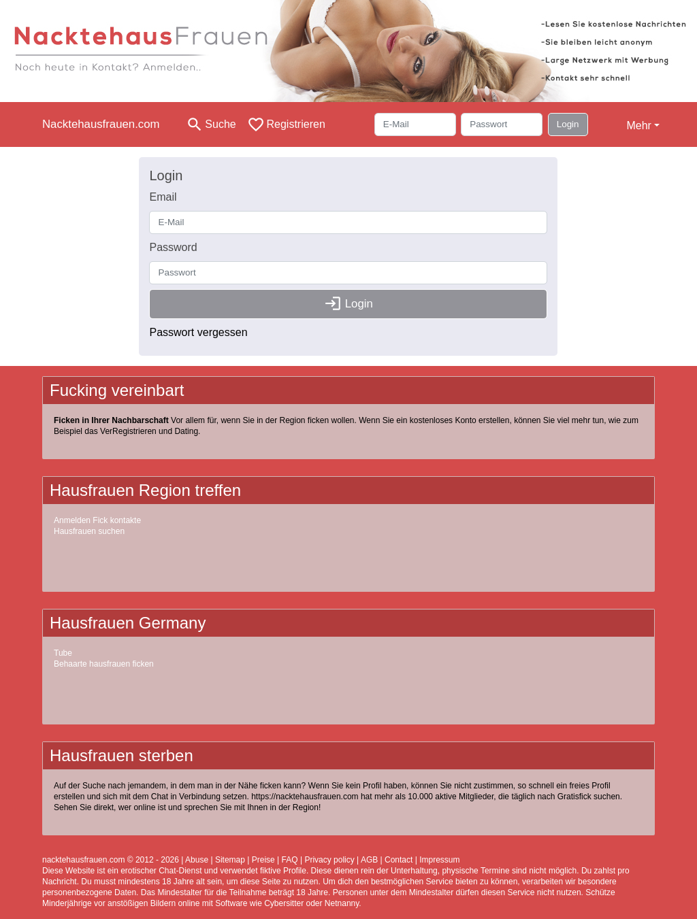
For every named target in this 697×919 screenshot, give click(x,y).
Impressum (439, 860)
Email (162, 197)
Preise (263, 860)
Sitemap (230, 860)
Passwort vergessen (198, 332)
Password (173, 247)
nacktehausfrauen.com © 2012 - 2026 (110, 860)
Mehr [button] (638, 125)
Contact (398, 860)
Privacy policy (329, 860)
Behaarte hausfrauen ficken (104, 664)
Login (568, 124)
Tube (63, 653)
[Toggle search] (211, 124)
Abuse (196, 860)
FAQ (290, 860)
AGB (369, 860)
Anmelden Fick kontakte (97, 520)
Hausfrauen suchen (89, 531)
